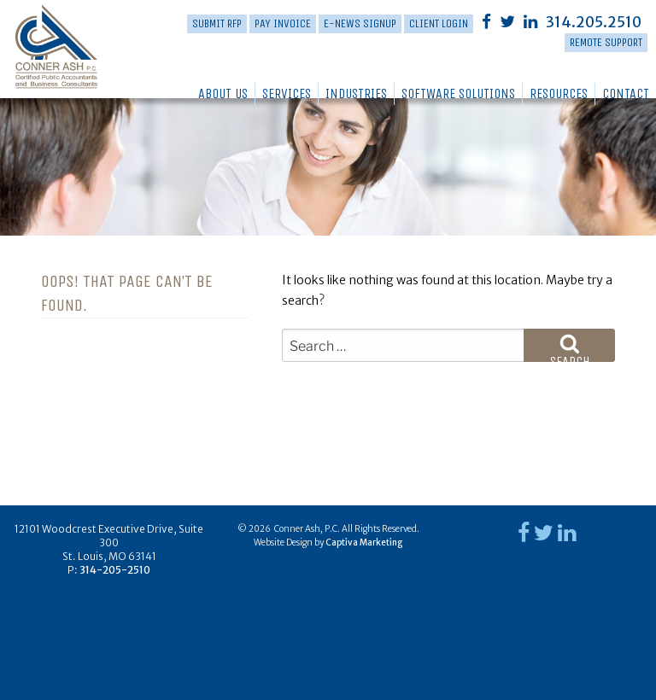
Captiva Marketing (363, 542)
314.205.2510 (593, 22)
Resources (559, 93)
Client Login (438, 23)
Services (286, 93)
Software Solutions (458, 93)
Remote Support (606, 42)
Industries (356, 93)
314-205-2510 (114, 569)
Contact (625, 93)
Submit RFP (217, 23)
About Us (223, 93)
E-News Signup (360, 23)
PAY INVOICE (283, 23)
